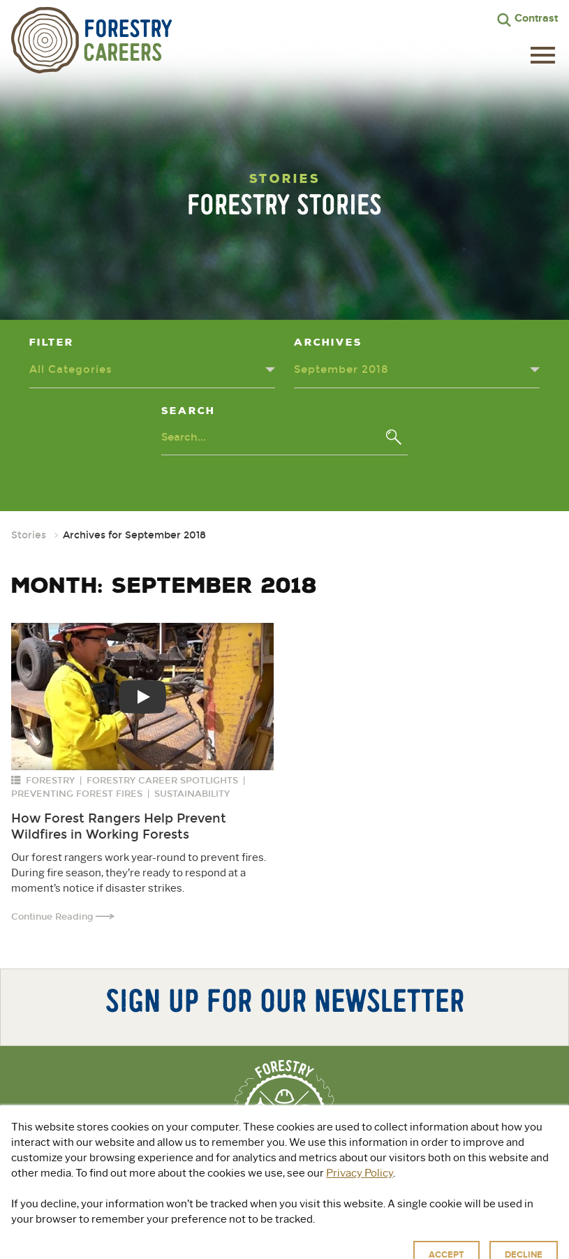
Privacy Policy (295, 1244)
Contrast (536, 18)
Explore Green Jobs (259, 1199)
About (159, 1199)
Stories (28, 535)
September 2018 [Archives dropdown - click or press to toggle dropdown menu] (341, 369)
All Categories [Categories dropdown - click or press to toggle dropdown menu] (70, 369)
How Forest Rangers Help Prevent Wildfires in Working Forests (118, 826)
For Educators (385, 1199)
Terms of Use (359, 1244)
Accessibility (422, 1244)
